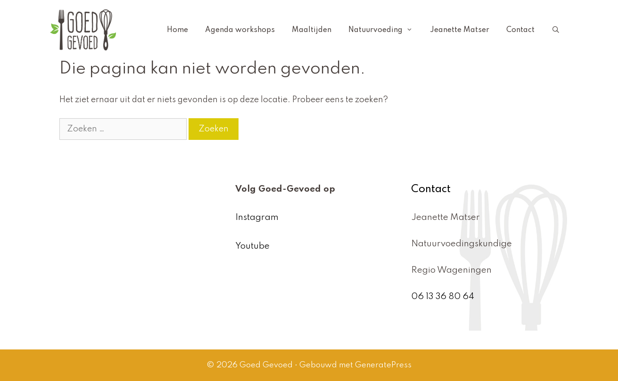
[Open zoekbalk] (556, 30)
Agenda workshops (240, 30)
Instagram (257, 217)
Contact (520, 30)
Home (177, 30)
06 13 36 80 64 (442, 296)
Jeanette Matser (459, 30)
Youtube (252, 246)
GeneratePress (383, 365)
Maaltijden (311, 30)
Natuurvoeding (384, 30)
